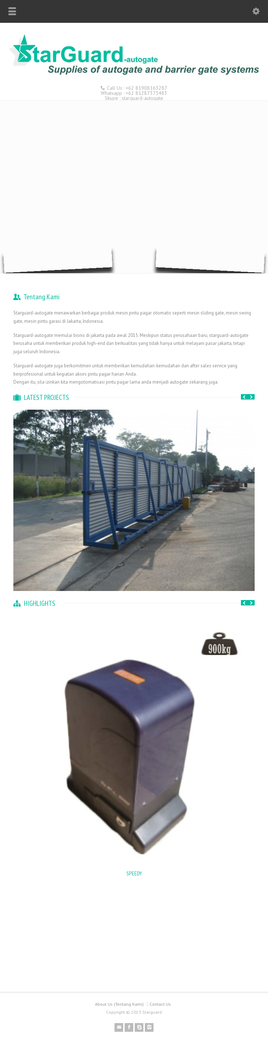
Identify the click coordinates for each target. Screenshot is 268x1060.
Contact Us (160, 1004)
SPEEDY (134, 873)
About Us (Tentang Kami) (119, 1004)
